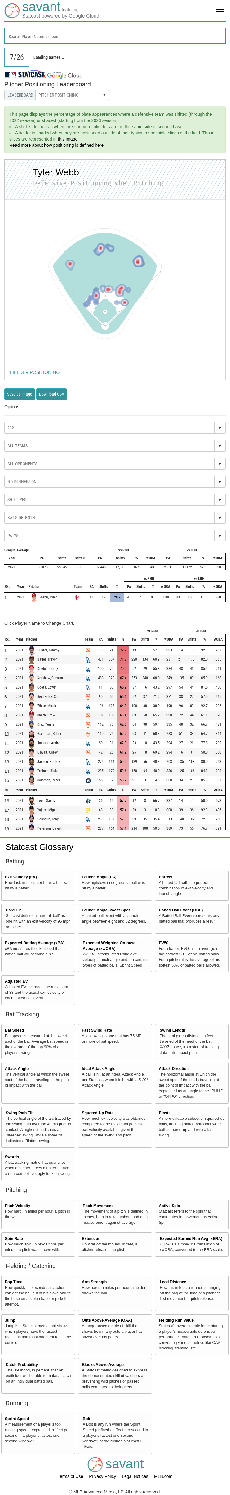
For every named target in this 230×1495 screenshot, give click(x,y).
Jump (10, 1320)
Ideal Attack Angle (98, 1069)
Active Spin (169, 1206)
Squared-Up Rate (97, 1113)
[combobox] (115, 36)
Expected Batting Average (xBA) (34, 943)
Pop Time (13, 1282)
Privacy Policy (103, 1476)
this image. (68, 139)
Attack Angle (17, 1069)
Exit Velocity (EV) (21, 877)
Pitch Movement (98, 1206)
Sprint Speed (17, 1419)
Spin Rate (14, 1238)
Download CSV (51, 394)
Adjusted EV (16, 981)
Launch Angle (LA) (99, 877)
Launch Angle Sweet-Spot (106, 910)
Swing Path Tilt (20, 1113)
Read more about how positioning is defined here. (57, 145)
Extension (91, 1238)
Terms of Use (71, 1476)
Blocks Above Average (103, 1364)
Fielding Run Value (176, 1320)
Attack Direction (174, 1069)
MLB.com (163, 1476)
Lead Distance (173, 1282)
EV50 (163, 943)
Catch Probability (22, 1364)
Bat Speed (14, 1030)
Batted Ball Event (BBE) (181, 910)
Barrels (165, 877)
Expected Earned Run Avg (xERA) (191, 1238)
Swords (12, 1157)
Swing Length (172, 1030)
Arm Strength (94, 1282)
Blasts (164, 1113)
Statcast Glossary (39, 847)
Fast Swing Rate (97, 1030)
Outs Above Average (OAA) (107, 1320)
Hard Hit (13, 910)
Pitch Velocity (17, 1206)
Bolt (86, 1419)
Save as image (19, 394)
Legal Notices (135, 1476)
